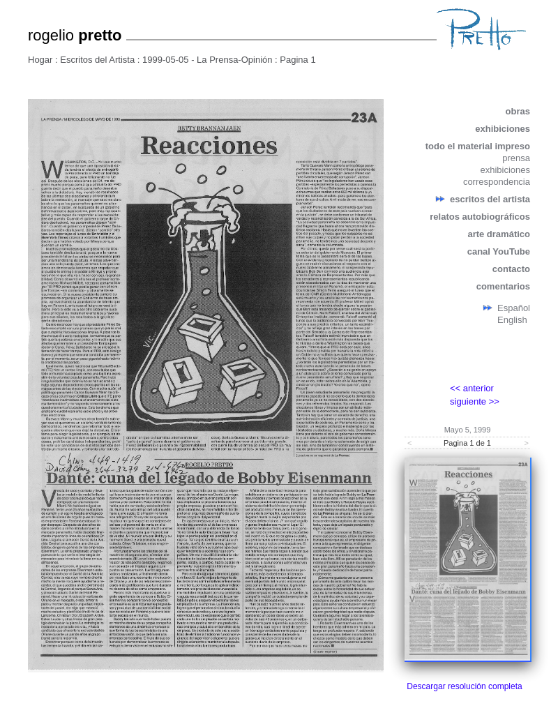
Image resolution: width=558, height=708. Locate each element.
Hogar (40, 59)
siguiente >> (474, 401)
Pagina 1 (297, 59)
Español (513, 308)
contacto (511, 269)
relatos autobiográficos (480, 216)
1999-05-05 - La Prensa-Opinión (207, 59)
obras (518, 111)
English (512, 320)
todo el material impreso (477, 146)
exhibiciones (502, 128)
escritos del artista (490, 199)
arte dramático (498, 234)
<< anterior (472, 388)
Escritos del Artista (97, 59)
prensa (516, 158)
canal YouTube (498, 251)
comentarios (503, 286)
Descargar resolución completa (464, 686)
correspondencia (496, 181)
